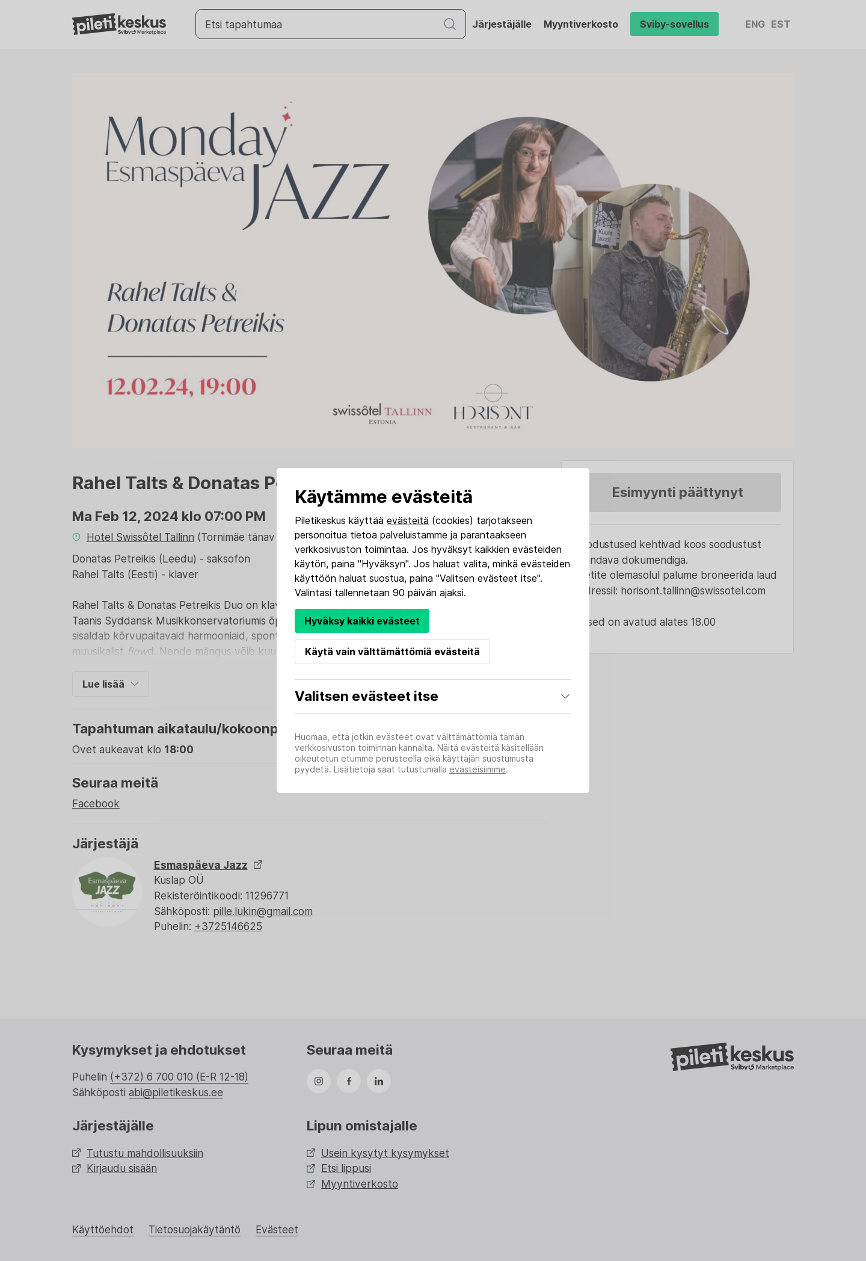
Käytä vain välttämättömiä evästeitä (392, 652)
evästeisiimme (477, 769)
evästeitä (408, 520)
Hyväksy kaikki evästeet (362, 621)
